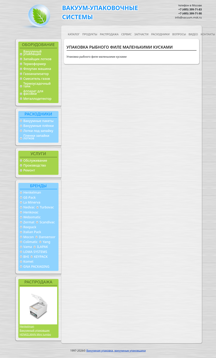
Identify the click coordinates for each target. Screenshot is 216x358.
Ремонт (29, 170)
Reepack (29, 227)
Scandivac (47, 222)
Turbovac (47, 207)
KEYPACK (41, 256)
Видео (193, 34)
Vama (27, 246)
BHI (26, 256)
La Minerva (31, 202)
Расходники (160, 34)
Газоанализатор (36, 73)
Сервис (126, 34)
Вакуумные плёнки (38, 125)
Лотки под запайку (38, 130)
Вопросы (179, 34)
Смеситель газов (36, 78)
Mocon (28, 237)
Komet (28, 261)
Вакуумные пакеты (38, 121)
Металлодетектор (37, 98)
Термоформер (34, 64)
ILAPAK (42, 246)
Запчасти (141, 34)
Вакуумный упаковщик (32, 53)
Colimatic (30, 242)
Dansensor (47, 237)
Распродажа (109, 34)
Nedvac (29, 207)
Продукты (89, 34)
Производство (34, 165)
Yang (46, 242)
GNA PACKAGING (36, 266)
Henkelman (32, 192)
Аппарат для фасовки (33, 92)
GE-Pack (29, 197)
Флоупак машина (37, 68)
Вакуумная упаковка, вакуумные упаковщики (116, 350)
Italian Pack (32, 232)
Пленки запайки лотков (36, 137)
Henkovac (30, 212)
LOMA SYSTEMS (35, 251)
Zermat (29, 222)
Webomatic (32, 217)
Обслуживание (35, 160)
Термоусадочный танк (37, 85)
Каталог (74, 34)
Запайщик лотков (37, 59)
